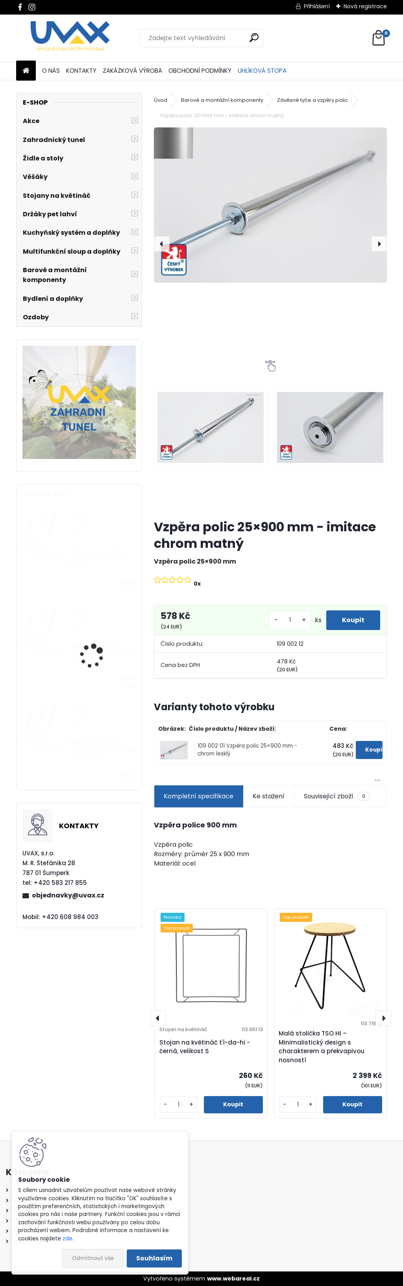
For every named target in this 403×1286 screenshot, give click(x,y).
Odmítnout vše (93, 1258)
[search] (254, 37)
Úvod (160, 100)
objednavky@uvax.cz (68, 895)
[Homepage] (26, 71)
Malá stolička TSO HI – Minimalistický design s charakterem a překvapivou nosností (321, 1046)
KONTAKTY (81, 70)
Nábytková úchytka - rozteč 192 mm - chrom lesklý (100, 559)
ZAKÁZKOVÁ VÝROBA (132, 70)
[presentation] (162, 244)
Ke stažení (269, 796)
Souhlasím (154, 1258)
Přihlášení (317, 6)
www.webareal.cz (233, 1278)
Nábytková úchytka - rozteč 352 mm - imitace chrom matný (101, 655)
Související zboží (337, 796)
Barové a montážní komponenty (222, 100)
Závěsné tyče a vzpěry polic (312, 100)
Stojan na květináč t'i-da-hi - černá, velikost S (204, 1047)
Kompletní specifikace (198, 796)
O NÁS (51, 70)
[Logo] (70, 38)
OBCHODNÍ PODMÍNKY (199, 70)
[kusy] (290, 620)
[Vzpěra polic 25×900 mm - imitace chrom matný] (270, 205)
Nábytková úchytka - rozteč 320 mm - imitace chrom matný (102, 751)
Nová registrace (365, 6)
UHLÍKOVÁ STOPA (262, 70)
